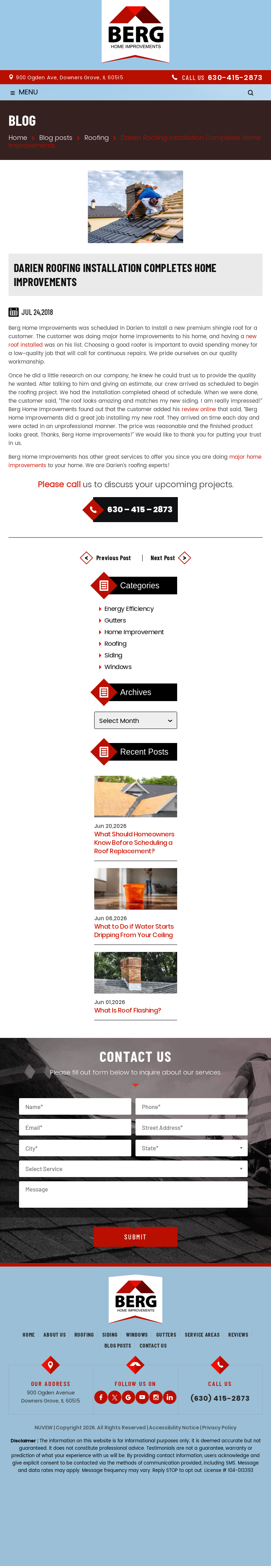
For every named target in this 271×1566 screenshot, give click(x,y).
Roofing (115, 644)
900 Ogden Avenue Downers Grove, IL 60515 (50, 1397)
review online (199, 409)
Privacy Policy (219, 1427)
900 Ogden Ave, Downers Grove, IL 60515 (69, 78)
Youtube (142, 1397)
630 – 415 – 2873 (140, 509)
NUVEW (44, 1427)
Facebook (101, 1397)
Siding (113, 655)
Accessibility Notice (174, 1427)
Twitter (114, 1397)
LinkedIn (169, 1397)
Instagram (156, 1397)
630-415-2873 (235, 77)
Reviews (238, 1334)
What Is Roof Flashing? (127, 1010)
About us (54, 1334)
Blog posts (117, 1345)
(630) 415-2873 (220, 1398)
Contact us (153, 1345)
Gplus (128, 1397)
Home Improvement (134, 632)
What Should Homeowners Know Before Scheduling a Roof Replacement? (134, 842)
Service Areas (202, 1334)
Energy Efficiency (129, 609)
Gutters (115, 621)
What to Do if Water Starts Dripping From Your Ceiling (134, 930)
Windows (118, 667)
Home (29, 1334)
